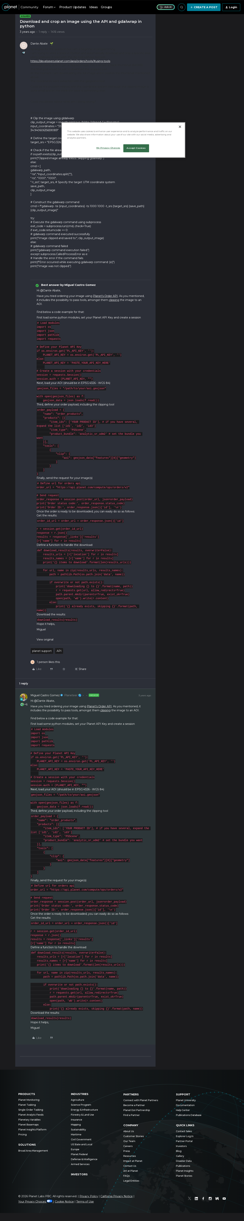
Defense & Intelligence (84, 1159)
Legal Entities (131, 1180)
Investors (79, 1174)
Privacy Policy (88, 1196)
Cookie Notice (64, 1201)
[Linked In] (196, 1199)
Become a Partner (134, 1105)
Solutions (27, 1144)
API (59, 651)
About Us (128, 1131)
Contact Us (129, 1165)
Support (183, 1094)
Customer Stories (133, 1136)
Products (26, 1094)
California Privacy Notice (116, 1196)
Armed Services (80, 1164)
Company (130, 1125)
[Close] (180, 127)
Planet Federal (79, 1154)
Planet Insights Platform (32, 1129)
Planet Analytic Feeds (30, 1114)
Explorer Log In (184, 1136)
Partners (131, 1094)
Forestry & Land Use (82, 1114)
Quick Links (185, 1125)
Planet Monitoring (28, 1099)
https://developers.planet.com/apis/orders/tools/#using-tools (70, 61)
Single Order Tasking (30, 1109)
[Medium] (217, 1199)
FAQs (126, 1175)
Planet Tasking (27, 1104)
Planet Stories (184, 1175)
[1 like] (45, 662)
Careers (127, 1146)
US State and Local (81, 1144)
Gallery (180, 1156)
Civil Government (81, 1139)
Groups (106, 7)
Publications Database (188, 1115)
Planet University (186, 1100)
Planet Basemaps (28, 1124)
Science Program (81, 1104)
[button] (204, 7)
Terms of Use (85, 1201)
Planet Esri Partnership (136, 1110)
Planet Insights (184, 1170)
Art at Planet (130, 1170)
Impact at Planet (132, 1161)
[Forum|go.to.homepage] (20, 7)
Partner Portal (184, 1141)
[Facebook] (203, 1199)
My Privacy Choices (108, 148)
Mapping (76, 1124)
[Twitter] (189, 1199)
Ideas (93, 7)
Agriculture (77, 1099)
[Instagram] (210, 1199)
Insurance (76, 1119)
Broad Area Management (33, 1150)
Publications (183, 1165)
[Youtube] (224, 1199)
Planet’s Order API (105, 296)
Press (126, 1151)
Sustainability (78, 1129)
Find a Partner (131, 1115)
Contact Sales (184, 1131)
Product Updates (72, 7)
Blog (178, 1151)
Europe (75, 1149)
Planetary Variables (29, 1119)
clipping (114, 300)
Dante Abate (39, 43)
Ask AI (166, 7)
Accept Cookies (136, 148)
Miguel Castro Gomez (45, 695)
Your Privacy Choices (35, 1201)
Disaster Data (184, 1161)
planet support (42, 651)
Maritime (76, 1134)
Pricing (22, 1134)
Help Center (183, 1110)
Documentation (185, 1105)
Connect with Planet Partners (140, 1100)
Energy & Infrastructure (84, 1109)
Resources (129, 1156)
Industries (79, 1094)
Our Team (129, 1141)
